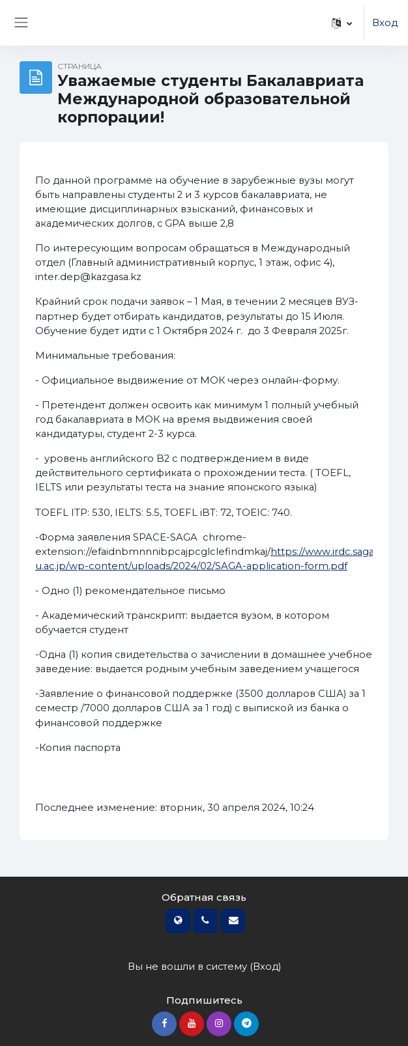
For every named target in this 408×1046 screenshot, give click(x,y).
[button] (342, 23)
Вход (385, 23)
